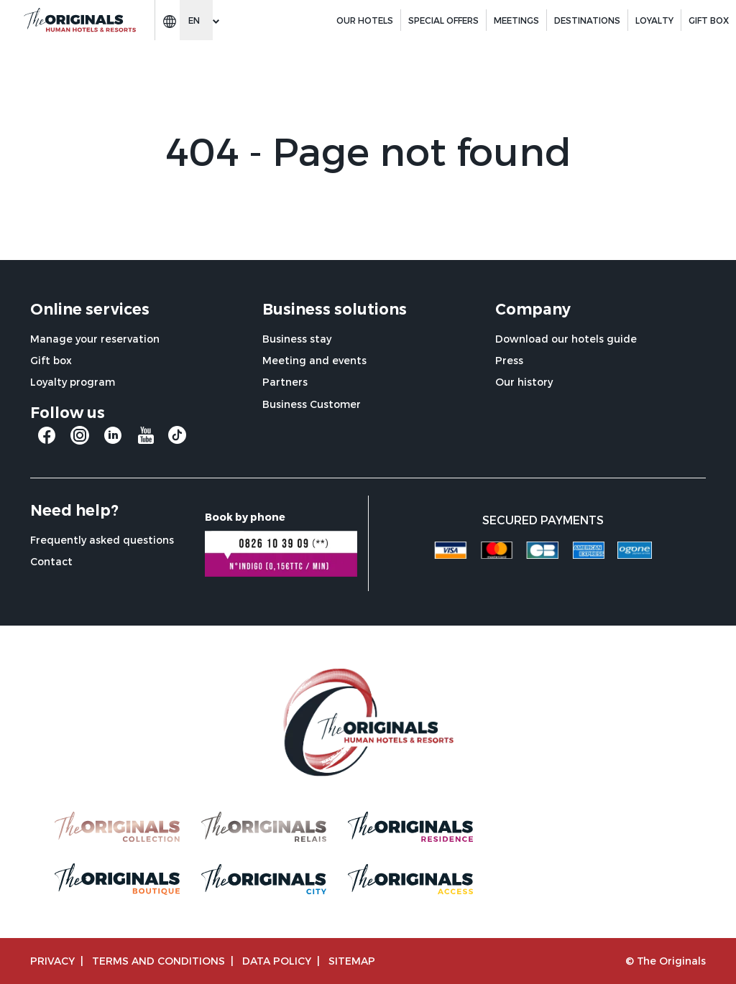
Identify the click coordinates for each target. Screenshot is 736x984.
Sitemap (351, 961)
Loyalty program (72, 382)
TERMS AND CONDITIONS (158, 961)
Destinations (587, 20)
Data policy (276, 961)
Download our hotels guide (566, 339)
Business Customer (311, 404)
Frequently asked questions (102, 540)
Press (509, 360)
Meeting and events (314, 360)
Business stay (296, 339)
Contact (51, 561)
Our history (524, 382)
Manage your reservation (95, 339)
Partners (285, 382)
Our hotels (364, 20)
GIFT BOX (709, 20)
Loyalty (654, 20)
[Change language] (196, 20)
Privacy (52, 961)
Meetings (516, 20)
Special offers (443, 20)
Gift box (51, 360)
